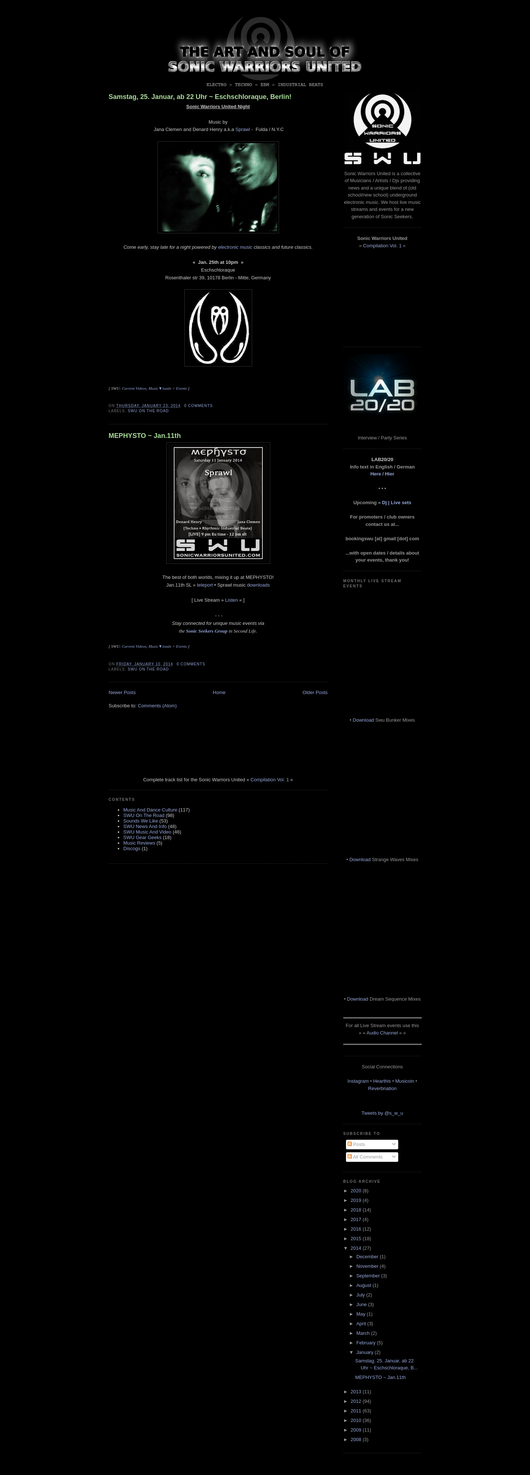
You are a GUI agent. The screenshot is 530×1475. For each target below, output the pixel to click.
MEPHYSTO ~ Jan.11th (145, 435)
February (366, 1342)
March (363, 1333)
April (361, 1323)
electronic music (235, 247)
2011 (357, 1411)
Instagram (358, 1081)
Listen (231, 600)
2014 (357, 1248)
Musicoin (404, 1081)
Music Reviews (139, 843)
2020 (357, 1190)
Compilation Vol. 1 (269, 779)
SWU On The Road (148, 411)
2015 (357, 1238)
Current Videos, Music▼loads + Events (154, 388)
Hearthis (382, 1081)
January (365, 1352)
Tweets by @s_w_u (382, 1113)
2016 (357, 1229)
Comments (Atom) (157, 705)
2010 (357, 1420)
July (361, 1295)
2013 (357, 1391)
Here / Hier (382, 474)
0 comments (198, 406)
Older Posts (315, 692)
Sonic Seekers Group (206, 631)
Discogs (131, 848)
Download (363, 720)
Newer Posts (122, 692)
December (368, 1256)
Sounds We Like (140, 821)
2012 (357, 1401)
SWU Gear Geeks (142, 837)
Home (219, 692)
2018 (357, 1210)
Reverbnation (382, 1088)
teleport (205, 585)
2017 (357, 1219)
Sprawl (243, 129)
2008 (357, 1439)
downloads (258, 585)
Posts (356, 1144)
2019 (357, 1200)
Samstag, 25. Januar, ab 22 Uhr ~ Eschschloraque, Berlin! (200, 96)
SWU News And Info (145, 826)
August (364, 1285)
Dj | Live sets (396, 502)
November (368, 1266)
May (361, 1314)
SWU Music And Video (147, 832)
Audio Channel (382, 1033)
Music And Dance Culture (150, 810)
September (368, 1275)
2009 (357, 1430)
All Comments (365, 1157)
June (362, 1304)
